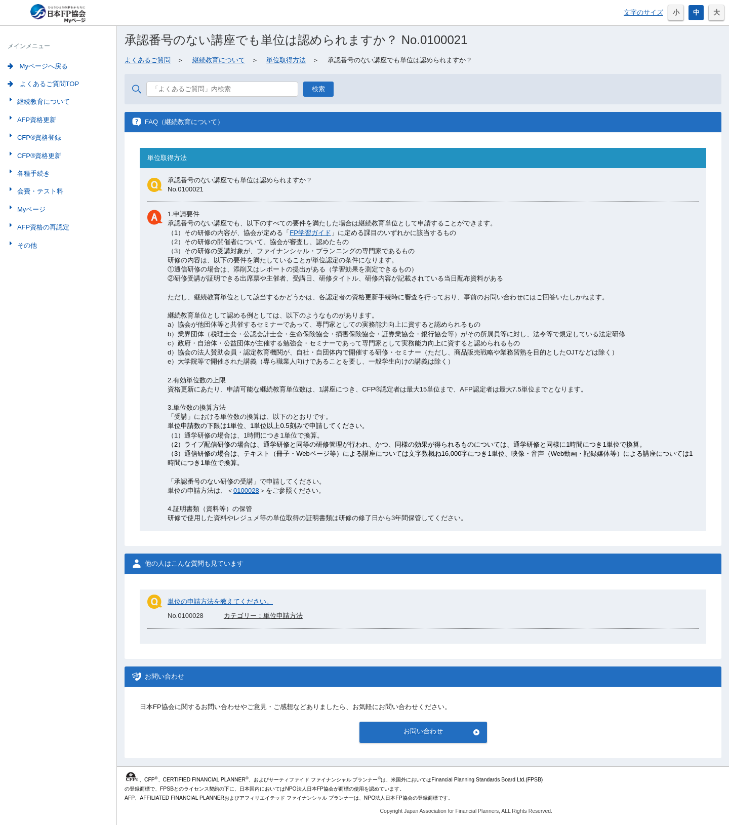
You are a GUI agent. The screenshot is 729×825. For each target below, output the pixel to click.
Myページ (30, 209)
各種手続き (32, 173)
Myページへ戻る (38, 66)
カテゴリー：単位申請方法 (263, 615)
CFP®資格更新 (38, 156)
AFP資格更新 (35, 120)
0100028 (246, 490)
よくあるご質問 (148, 60)
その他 (26, 245)
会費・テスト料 (39, 191)
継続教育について (42, 101)
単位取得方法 (286, 60)
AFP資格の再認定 (42, 227)
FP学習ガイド (310, 233)
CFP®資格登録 (38, 137)
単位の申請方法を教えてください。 (220, 601)
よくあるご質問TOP (43, 84)
